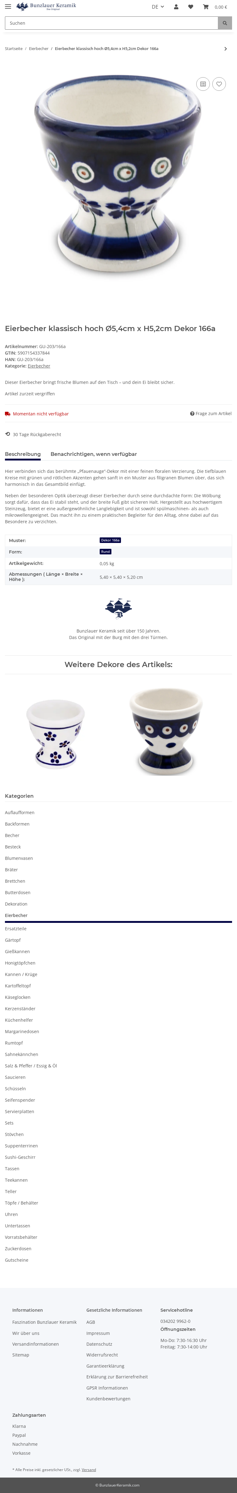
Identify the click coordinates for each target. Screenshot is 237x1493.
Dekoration (16, 904)
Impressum (98, 1333)
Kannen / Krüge (21, 974)
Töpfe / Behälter (21, 1203)
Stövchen (14, 1134)
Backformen (17, 824)
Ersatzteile (16, 929)
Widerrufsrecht (102, 1355)
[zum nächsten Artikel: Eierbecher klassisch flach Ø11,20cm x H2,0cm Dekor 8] (225, 48)
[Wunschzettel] (190, 7)
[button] (176, 7)
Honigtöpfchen (20, 963)
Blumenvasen (19, 858)
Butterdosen (18, 892)
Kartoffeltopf (18, 986)
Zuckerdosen (18, 1248)
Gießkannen (17, 951)
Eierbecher (39, 366)
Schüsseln (15, 1088)
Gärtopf (13, 940)
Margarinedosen (22, 1031)
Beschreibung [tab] (23, 454)
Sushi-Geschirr (20, 1157)
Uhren (11, 1214)
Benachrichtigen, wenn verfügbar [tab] (94, 454)
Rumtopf (14, 1043)
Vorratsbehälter (21, 1237)
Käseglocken (18, 997)
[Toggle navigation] (8, 4)
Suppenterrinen (21, 1146)
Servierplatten (19, 1111)
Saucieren (15, 1077)
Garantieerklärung (105, 1366)
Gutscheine (16, 1260)
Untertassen (17, 1226)
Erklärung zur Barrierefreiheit (117, 1377)
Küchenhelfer (19, 1020)
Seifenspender (20, 1100)
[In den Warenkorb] (10, 68)
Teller (11, 1191)
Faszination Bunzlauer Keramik (44, 1322)
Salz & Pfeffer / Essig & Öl (31, 1066)
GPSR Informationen (107, 1388)
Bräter (11, 870)
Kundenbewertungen (108, 1399)
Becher (12, 835)
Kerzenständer (20, 1008)
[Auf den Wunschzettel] (219, 84)
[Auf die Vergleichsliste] (203, 84)
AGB (90, 1322)
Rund (105, 551)
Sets (9, 1123)
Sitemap (20, 1355)
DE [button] (155, 6)
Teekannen (16, 1180)
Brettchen (15, 881)
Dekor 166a (110, 540)
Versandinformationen (35, 1344)
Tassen (12, 1168)
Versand (89, 1469)
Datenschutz (99, 1344)
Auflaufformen (20, 812)
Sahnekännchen (21, 1054)
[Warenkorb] (215, 7)
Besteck (13, 847)
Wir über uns (26, 1333)
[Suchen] (111, 23)
